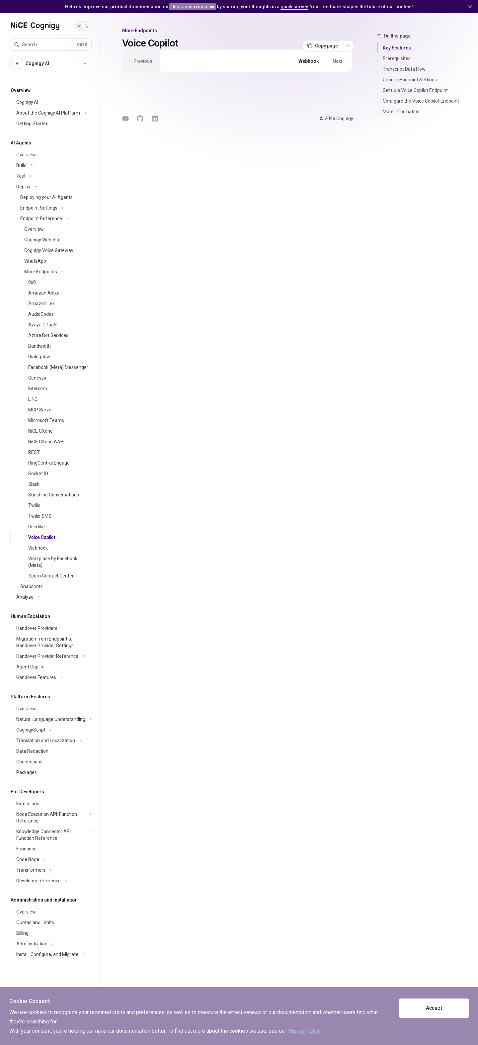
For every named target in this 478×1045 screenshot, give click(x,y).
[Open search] (50, 44)
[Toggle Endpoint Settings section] (53, 208)
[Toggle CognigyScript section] (53, 730)
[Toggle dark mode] (82, 26)
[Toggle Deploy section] (53, 186)
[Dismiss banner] (470, 6)
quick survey (294, 6)
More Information (401, 111)
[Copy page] (322, 45)
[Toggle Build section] (53, 165)
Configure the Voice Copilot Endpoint (421, 101)
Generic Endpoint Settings (410, 79)
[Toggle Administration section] (53, 943)
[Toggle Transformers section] (53, 870)
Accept (434, 1008)
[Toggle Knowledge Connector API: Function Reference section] (53, 834)
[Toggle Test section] (53, 176)
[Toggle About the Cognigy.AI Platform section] (53, 113)
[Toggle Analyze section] (53, 597)
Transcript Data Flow (404, 69)
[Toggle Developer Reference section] (53, 880)
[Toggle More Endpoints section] (53, 271)
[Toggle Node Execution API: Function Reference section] (53, 817)
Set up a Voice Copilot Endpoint (415, 90)
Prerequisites (397, 58)
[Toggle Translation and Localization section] (53, 740)
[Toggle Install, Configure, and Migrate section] (53, 954)
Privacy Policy (303, 1031)
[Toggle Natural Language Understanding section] (53, 719)
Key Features (397, 47)
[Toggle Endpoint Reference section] (53, 218)
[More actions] (347, 45)
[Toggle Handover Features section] (53, 677)
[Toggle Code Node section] (53, 859)
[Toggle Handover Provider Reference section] (53, 656)
